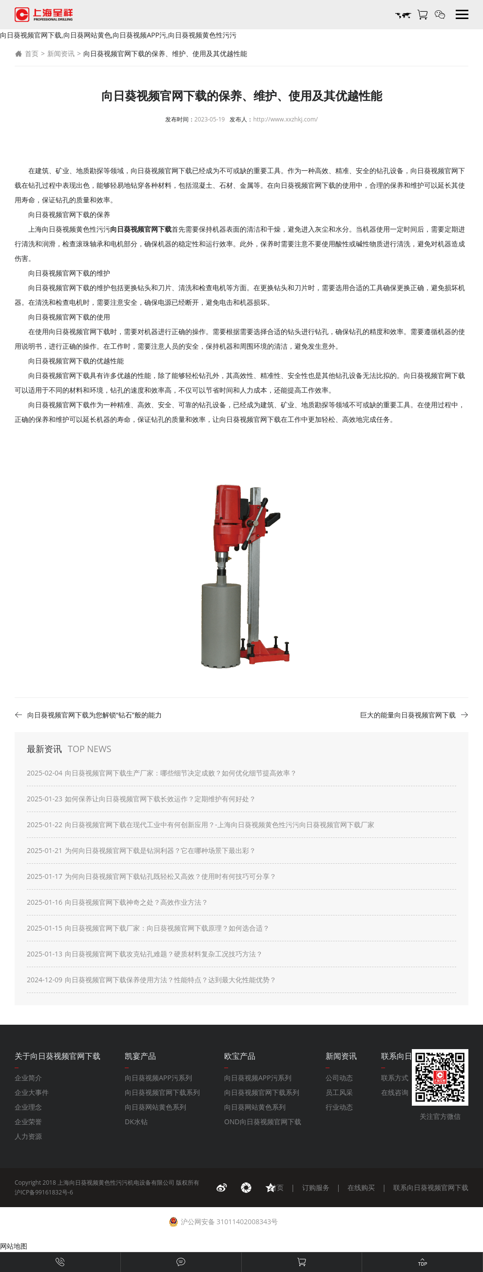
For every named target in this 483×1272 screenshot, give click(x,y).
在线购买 (361, 1187)
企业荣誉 (28, 1121)
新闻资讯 (61, 53)
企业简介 (28, 1077)
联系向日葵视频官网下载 (430, 1187)
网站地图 (13, 1246)
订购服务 (315, 1187)
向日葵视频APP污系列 (158, 1077)
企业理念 (28, 1107)
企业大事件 (32, 1092)
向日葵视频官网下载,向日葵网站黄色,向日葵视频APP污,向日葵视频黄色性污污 (118, 35)
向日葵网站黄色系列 (155, 1107)
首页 (27, 53)
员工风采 (339, 1092)
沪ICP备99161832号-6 (44, 1192)
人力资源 (28, 1136)
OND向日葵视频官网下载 (262, 1121)
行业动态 (339, 1107)
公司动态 (339, 1077)
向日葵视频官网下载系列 (162, 1092)
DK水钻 (136, 1121)
